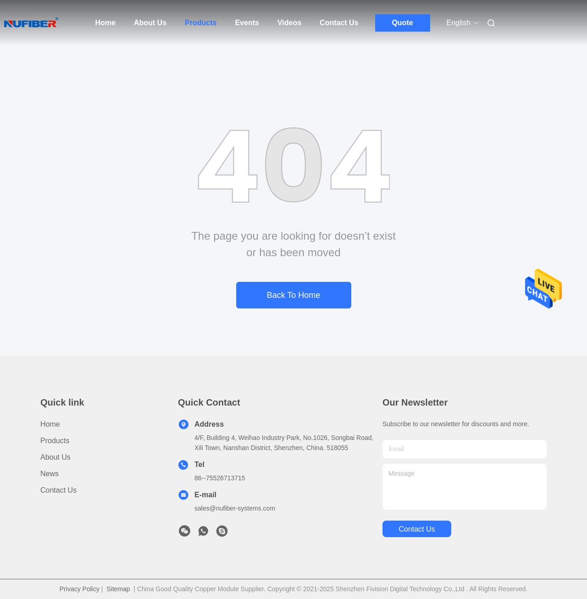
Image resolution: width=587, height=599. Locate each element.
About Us (150, 23)
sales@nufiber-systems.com (234, 508)
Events (247, 23)
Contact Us (339, 23)
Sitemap (118, 589)
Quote (402, 23)
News (49, 474)
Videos (289, 23)
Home (105, 23)
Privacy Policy (80, 589)
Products (200, 23)
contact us (417, 529)
